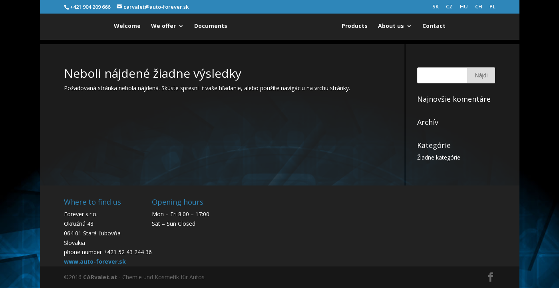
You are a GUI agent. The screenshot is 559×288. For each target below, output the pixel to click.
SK (435, 7)
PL (492, 7)
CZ (449, 7)
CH (478, 7)
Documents (210, 26)
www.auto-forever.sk (95, 261)
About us (391, 26)
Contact (434, 26)
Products (355, 26)
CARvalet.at (100, 277)
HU (464, 7)
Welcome (127, 26)
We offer (163, 26)
